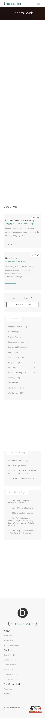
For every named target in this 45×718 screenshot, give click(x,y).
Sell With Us (8, 669)
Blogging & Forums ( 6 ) (22, 327)
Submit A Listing (22, 304)
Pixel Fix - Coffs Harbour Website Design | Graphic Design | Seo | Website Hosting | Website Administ (21, 521)
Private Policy (9, 640)
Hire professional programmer (21, 478)
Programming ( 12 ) (22, 362)
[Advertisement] (22, 50)
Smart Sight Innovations (19, 465)
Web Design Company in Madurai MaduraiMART (19, 501)
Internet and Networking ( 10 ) (22, 347)
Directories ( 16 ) (22, 332)
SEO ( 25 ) (22, 367)
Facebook (8, 689)
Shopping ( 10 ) (22, 377)
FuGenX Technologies (18, 460)
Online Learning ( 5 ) (22, 357)
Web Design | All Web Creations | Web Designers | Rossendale (22, 531)
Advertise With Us (11, 674)
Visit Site (10, 244)
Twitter (6, 694)
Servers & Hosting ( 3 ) (22, 372)
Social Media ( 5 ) (22, 383)
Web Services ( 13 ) (22, 393)
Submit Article (9, 655)
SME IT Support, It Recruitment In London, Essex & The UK (22, 472)
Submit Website (10, 665)
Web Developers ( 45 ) (22, 388)
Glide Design (11, 258)
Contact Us (8, 679)
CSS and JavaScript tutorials (20, 513)
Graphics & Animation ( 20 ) (22, 342)
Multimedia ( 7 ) (22, 352)
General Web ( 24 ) (22, 337)
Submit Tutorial (10, 660)
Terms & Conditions (12, 645)
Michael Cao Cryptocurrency (19, 220)
